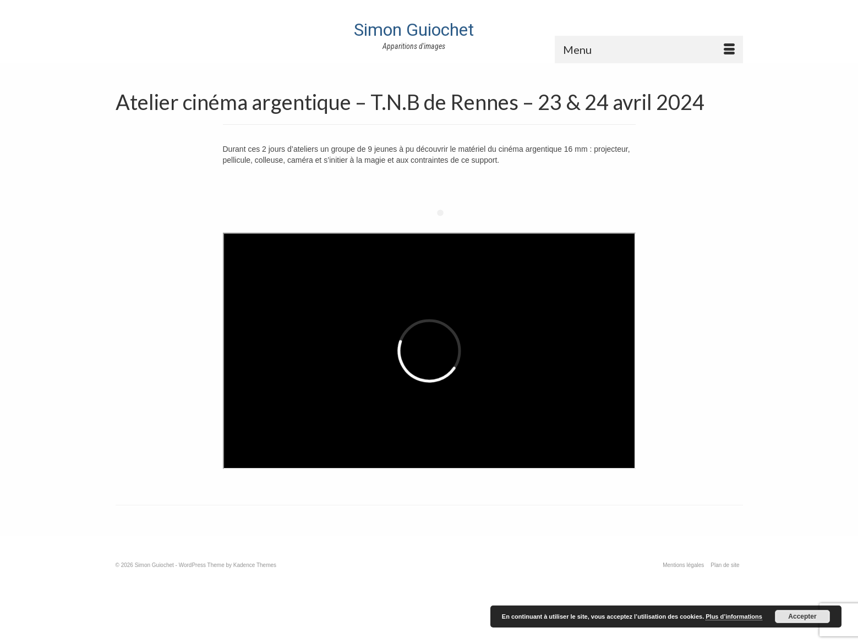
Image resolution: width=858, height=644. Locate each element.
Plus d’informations (734, 616)
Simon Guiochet (414, 29)
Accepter (802, 616)
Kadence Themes (254, 565)
